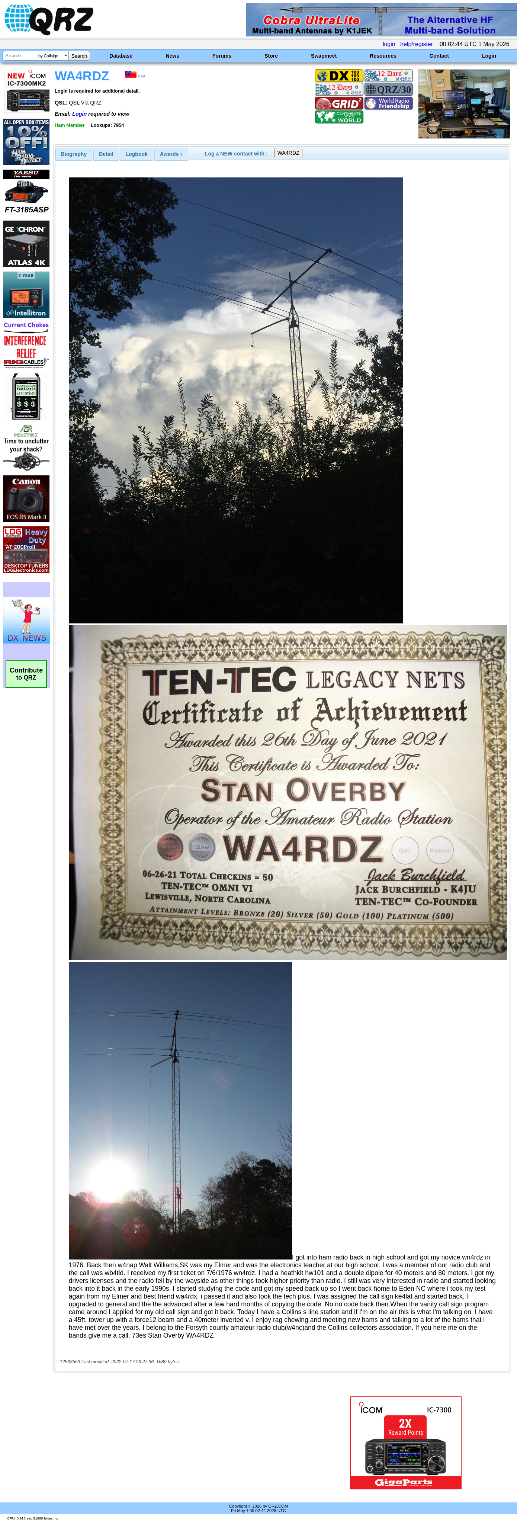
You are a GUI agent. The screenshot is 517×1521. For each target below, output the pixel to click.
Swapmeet (324, 56)
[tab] (74, 154)
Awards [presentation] (171, 154)
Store (271, 56)
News (172, 56)
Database (120, 56)
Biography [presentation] (74, 154)
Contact (439, 56)
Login (489, 56)
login (389, 44)
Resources (383, 56)
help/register (416, 44)
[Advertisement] (183, 1443)
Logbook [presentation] (137, 154)
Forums (221, 56)
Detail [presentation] (106, 154)
